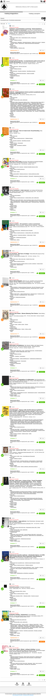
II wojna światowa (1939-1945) (30, 534)
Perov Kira (19, 493)
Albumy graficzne (13, 143)
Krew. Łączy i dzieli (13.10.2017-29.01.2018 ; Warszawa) (21, 663)
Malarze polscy (13, 461)
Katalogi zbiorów (13, 570)
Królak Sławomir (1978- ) (29, 37)
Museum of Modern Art (17, 383)
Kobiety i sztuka (21, 324)
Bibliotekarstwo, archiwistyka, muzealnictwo (25, 573)
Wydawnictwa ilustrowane (21, 73)
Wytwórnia (16, 164)
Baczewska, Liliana (14, 102)
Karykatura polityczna (24, 460)
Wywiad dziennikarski (14, 630)
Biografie (12, 114)
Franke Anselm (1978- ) (17, 387)
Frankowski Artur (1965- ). (17, 422)
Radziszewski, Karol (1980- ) (15, 624)
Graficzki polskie (29, 111)
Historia (22, 329)
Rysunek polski (39, 460)
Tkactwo (26, 324)
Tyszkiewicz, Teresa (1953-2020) (16, 200)
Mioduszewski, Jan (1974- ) (34, 625)
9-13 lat (18, 171)
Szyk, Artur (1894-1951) (15, 460)
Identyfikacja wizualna (31, 71)
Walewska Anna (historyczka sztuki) (18, 619)
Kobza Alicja (13, 97)
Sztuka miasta (29, 235)
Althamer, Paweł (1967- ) (34, 624)
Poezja (26, 593)
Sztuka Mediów (13, 507)
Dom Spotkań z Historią (35, 615)
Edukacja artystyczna (24, 173)
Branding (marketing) (22, 71)
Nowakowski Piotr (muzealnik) (17, 562)
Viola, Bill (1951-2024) (14, 498)
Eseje (11, 433)
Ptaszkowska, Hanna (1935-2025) (16, 534)
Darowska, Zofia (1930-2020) (16, 103)
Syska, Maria (12, 111)
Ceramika (37, 567)
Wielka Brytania (20, 264)
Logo (11, 140)
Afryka (12, 393)
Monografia (12, 297)
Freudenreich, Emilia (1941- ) (37, 105)
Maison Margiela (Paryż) (25, 293)
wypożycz (42, 84)
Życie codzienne (17, 535)
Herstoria (37, 111)
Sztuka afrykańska (41, 392)
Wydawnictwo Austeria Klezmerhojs (24, 452)
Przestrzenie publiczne (22, 235)
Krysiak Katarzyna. (16, 419)
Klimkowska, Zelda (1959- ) (23, 625)
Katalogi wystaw (13, 205)
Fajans (33, 567)
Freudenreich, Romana (20, 111)
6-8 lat (14, 171)
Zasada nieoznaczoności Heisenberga (32, 43)
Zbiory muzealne (19, 568)
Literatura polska (13, 532)
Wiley (15, 63)
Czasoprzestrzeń (13, 42)
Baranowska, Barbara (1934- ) (24, 102)
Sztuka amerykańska (26, 500)
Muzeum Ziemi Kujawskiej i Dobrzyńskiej (22, 558)
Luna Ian (14, 287)
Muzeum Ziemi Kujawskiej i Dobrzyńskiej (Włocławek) (20, 567)
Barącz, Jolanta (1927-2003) (21, 107)
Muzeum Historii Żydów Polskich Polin (21, 652)
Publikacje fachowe (17, 68)
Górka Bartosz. (36, 421)
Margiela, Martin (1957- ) (15, 293)
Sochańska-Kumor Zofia (26, 657)
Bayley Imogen (29, 656)
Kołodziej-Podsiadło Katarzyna (31, 166)
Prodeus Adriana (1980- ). (24, 421)
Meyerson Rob (23, 66)
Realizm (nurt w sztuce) (36, 42)
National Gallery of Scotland (19, 256)
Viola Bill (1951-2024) (16, 492)
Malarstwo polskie (27, 595)
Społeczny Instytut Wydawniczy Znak (20, 226)
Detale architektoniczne (24, 358)
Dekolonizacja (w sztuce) (32, 392)
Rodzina (12, 535)
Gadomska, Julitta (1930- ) (37, 103)
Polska (11, 112)
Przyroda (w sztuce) (18, 431)
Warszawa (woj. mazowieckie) (27, 628)
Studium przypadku (30, 73)
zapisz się (42, 53)
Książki (11, 40)
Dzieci (11, 171)
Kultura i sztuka (13, 145)
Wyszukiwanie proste (4, 20)
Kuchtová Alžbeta (34, 420)
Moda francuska (34, 293)
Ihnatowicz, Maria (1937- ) (23, 104)
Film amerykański (17, 500)
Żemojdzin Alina (27, 423)
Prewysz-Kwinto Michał (29, 493)
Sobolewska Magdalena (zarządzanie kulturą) (21, 491)
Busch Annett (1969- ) (28, 386)
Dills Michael (40, 386)
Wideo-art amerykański (28, 499)
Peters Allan (13, 136)
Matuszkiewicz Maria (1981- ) (33, 527)
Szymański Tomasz (15, 230)
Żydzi (34, 663)
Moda (11, 299)
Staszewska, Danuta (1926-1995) (29, 110)
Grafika (11, 78)
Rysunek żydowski (26, 461)
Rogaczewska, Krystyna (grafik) (16, 110)
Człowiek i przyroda (26, 431)
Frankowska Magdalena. (32, 422)
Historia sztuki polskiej (14, 173)
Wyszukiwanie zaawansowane (15, 20)
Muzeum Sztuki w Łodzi (16, 191)
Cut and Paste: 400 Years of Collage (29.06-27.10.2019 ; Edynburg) (23, 263)
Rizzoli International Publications (25, 283)
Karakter (14, 94)
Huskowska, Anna (13, 104)
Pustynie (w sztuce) (35, 595)
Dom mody (16, 294)
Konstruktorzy (22, 356)
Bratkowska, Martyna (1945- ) (33, 107)
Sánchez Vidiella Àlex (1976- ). (23, 351)
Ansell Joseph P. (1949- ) (16, 456)
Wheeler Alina (14, 66)
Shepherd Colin (16, 386)
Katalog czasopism (34, 13)
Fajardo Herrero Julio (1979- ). (17, 350)
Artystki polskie (41, 201)
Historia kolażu (13, 264)
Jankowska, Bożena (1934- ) (34, 104)
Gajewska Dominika (16, 656)
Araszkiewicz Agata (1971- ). (21, 420)
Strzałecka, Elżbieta (40, 110)
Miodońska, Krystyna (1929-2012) (20, 109)
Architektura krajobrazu (14, 358)
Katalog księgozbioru (11, 13)
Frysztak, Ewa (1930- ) (26, 103)
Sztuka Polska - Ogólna (14, 239)
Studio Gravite (15, 588)
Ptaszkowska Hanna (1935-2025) (18, 527)
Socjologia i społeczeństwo (15, 329)
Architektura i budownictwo (15, 363)
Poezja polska (13, 598)
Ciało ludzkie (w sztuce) (33, 201)
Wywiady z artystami (17, 433)
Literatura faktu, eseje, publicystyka (20, 99)
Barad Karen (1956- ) (15, 37)
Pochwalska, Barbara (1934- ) (33, 109)
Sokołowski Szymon (27, 230)
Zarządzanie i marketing (15, 75)
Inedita (30, 433)
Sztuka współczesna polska (33, 173)
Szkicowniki (31, 176)
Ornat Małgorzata (29, 456)
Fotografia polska (16, 201)
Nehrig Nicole (14, 319)
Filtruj (9, 23)
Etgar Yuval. (22, 259)
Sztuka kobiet (34, 430)
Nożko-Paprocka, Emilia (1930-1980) (24, 105)
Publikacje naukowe (18, 40)
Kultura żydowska (20, 664)
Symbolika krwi (13, 664)
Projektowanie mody (23, 294)
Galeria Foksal (17, 416)
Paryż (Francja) (31, 294)
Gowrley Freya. (30, 259)
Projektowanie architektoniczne (36, 358)
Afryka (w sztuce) (17, 393)
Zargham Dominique (25, 287)
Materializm (20, 42)
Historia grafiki (42, 111)
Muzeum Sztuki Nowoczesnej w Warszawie (22, 523)
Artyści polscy (13, 116)
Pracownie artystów (25, 627)
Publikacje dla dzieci (14, 176)
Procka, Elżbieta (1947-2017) (16, 106)
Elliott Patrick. (14, 259)
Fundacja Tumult (15, 487)
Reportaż (21, 630)
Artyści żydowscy (32, 460)
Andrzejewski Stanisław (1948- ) (18, 591)
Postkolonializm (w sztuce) (22, 392)
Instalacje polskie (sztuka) (26, 202)
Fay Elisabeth (25, 288)
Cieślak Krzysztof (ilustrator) (32, 562)
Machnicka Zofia (15, 195)
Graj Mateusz (37, 491)
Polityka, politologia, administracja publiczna (29, 466)
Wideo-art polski (28, 430)
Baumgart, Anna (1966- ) (15, 429)
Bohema (33, 626)
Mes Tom (36, 287)
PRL (33, 111)
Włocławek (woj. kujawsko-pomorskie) (30, 568)
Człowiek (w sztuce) (24, 201)
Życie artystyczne (24, 535)
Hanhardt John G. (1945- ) (29, 492)
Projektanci (17, 356)
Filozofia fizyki (21, 43)
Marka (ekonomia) (13, 71)
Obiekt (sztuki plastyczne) (15, 202)
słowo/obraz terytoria (29, 191)
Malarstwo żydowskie (35, 461)
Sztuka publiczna (13, 235)
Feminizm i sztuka (13, 324)
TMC (15, 347)
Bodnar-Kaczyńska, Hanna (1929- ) (37, 102)
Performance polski (35, 202)
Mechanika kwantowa (27, 42)
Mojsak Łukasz (29, 387)
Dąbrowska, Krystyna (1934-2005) (25, 108)
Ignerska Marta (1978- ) (16, 166)
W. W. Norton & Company (18, 315)
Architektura (12, 365)
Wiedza (16, 43)
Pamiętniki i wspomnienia (15, 538)
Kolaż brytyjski (40, 263)
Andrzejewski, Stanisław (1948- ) (16, 595)
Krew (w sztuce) (39, 663)
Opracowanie (13, 45)
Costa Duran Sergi (30, 350)
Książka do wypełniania (23, 176)
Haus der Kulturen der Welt (31, 383)
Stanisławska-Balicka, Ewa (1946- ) (29, 106)
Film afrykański (13, 392)
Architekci (12, 356)
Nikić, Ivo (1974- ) (25, 624)
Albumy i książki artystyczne (19, 138)
